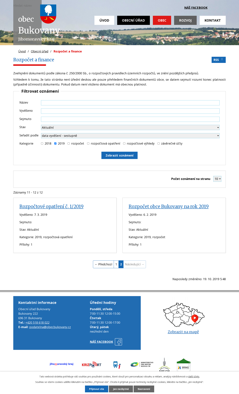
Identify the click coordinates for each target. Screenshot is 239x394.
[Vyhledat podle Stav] (130, 127)
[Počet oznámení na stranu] (217, 179)
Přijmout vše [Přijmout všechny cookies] (96, 389)
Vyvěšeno (26, 111)
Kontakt (212, 20)
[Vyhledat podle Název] (130, 103)
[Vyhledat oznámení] (119, 155)
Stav (22, 127)
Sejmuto (25, 119)
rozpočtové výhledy (141, 143)
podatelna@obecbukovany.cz (50, 327)
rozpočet (77, 143)
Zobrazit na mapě (183, 332)
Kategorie (26, 143)
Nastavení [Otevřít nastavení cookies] (144, 389)
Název (23, 102)
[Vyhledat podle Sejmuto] (130, 119)
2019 (61, 143)
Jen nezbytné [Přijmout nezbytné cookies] (121, 389)
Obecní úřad (133, 20)
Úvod (104, 20)
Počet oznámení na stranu (190, 179)
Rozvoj (185, 20)
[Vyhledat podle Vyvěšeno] (130, 111)
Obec (162, 20)
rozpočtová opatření (105, 143)
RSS (218, 60)
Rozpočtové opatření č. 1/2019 (51, 206)
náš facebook (195, 8)
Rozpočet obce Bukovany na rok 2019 (169, 206)
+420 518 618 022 (37, 322)
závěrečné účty (171, 143)
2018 (48, 143)
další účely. (194, 376)
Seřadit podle (29, 135)
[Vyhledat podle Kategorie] (42, 143)
